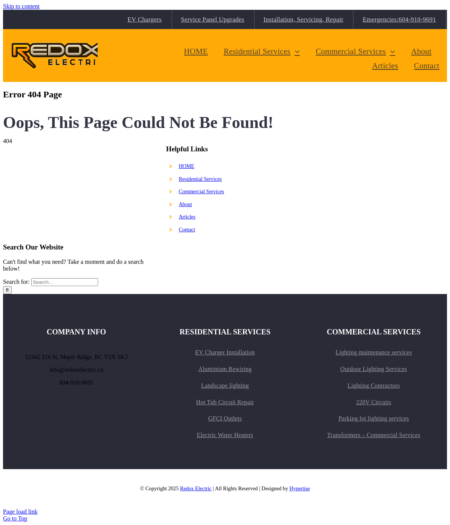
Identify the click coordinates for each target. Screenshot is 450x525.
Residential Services (200, 179)
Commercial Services (201, 191)
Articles (187, 217)
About (185, 204)
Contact (187, 229)
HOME (186, 166)
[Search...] (64, 282)
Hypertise (299, 488)
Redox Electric (196, 488)
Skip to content (21, 6)
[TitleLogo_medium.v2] (58, 40)
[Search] (7, 290)
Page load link (20, 511)
